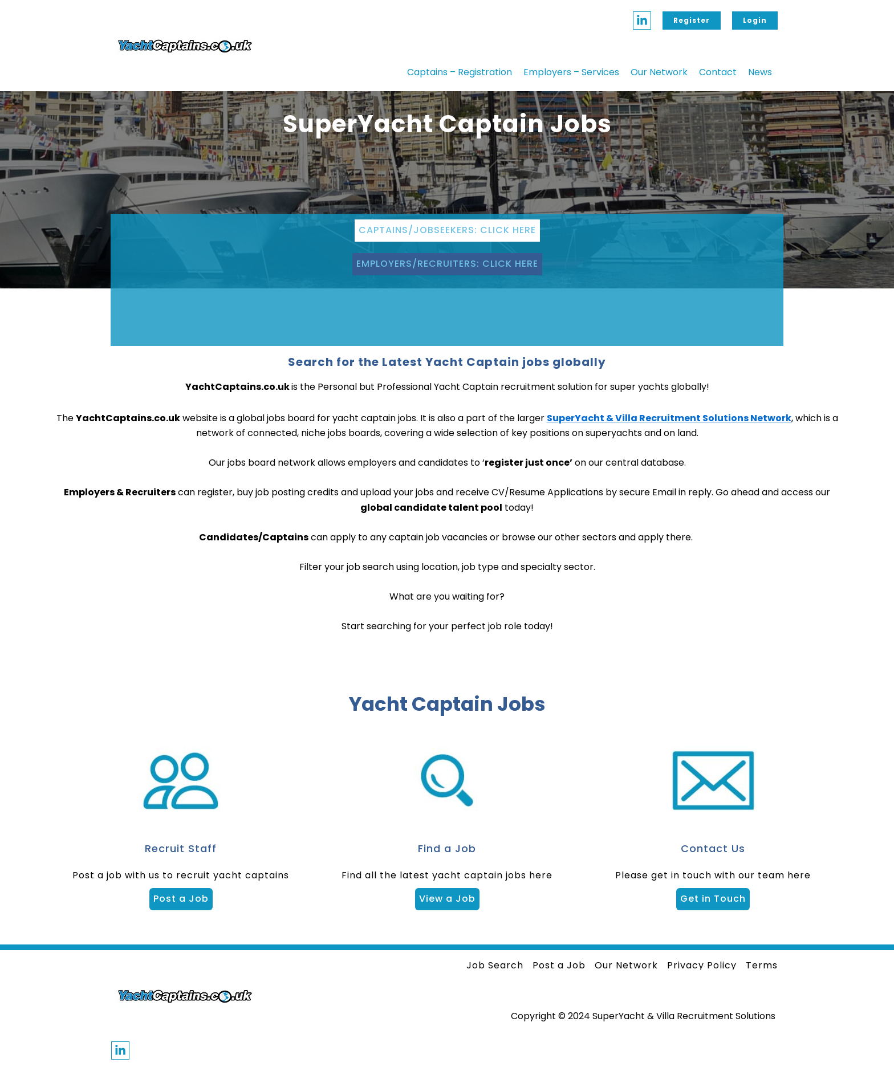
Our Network (659, 72)
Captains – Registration (459, 72)
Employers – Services (571, 72)
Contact (718, 72)
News (760, 72)
